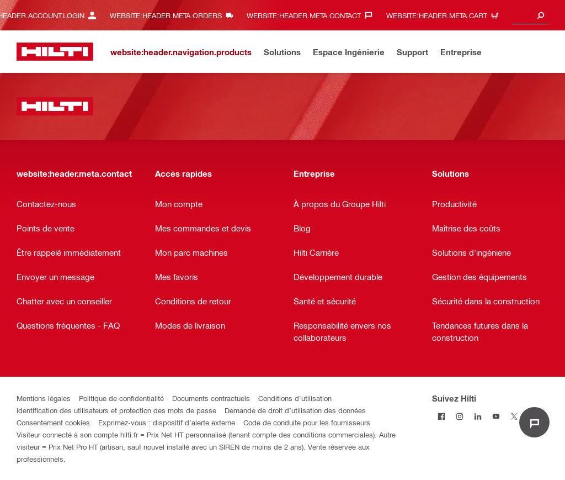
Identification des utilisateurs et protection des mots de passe (116, 410)
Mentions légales (44, 398)
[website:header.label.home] (55, 52)
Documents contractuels (211, 398)
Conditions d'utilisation (295, 398)
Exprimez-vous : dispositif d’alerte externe (166, 422)
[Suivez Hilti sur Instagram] (459, 416)
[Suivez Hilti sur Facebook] (441, 416)
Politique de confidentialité (121, 398)
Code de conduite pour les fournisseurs (306, 422)
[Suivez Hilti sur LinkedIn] (477, 416)
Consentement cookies (53, 422)
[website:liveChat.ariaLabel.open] (534, 422)
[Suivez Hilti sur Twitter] (514, 416)
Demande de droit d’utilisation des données (295, 410)
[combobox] (530, 15)
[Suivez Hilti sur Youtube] (496, 416)
